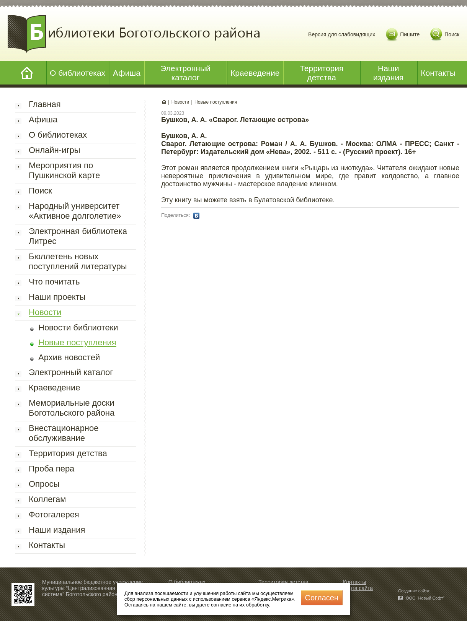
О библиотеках (77, 72)
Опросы (44, 484)
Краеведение (254, 72)
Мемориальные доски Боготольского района (71, 408)
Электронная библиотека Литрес (78, 236)
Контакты (438, 72)
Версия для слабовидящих (341, 34)
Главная (45, 104)
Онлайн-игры (54, 150)
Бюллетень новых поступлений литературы (78, 261)
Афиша (126, 72)
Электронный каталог (185, 73)
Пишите (410, 34)
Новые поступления (77, 342)
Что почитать (54, 281)
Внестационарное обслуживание (64, 433)
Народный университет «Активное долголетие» (75, 211)
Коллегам (47, 499)
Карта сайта (358, 588)
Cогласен (321, 597)
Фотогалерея (54, 514)
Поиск (451, 34)
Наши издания (388, 73)
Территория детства (321, 73)
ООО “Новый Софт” (425, 598)
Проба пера (51, 468)
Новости (45, 312)
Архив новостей (69, 357)
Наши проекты (57, 297)
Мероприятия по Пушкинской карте (64, 170)
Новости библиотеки (78, 327)
